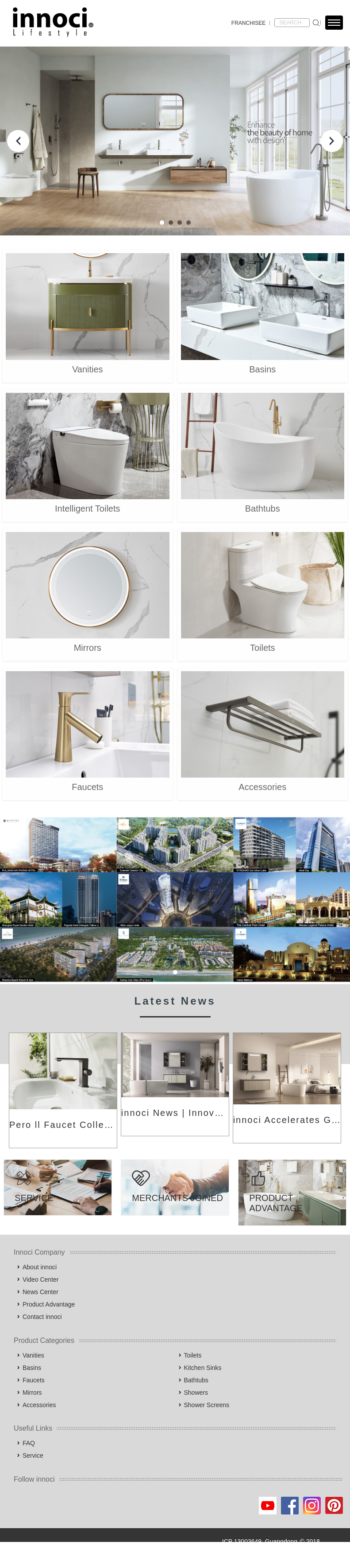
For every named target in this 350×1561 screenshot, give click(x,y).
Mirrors (32, 1392)
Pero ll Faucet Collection (63, 1125)
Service (33, 1455)
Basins (32, 1367)
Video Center (40, 1279)
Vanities (33, 1355)
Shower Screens (207, 1404)
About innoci (40, 1267)
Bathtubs (196, 1380)
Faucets (34, 1380)
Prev (18, 141)
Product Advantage (49, 1304)
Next (332, 141)
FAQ (29, 1443)
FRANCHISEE (248, 23)
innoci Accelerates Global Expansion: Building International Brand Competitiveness (287, 1120)
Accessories (39, 1404)
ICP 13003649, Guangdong (259, 1541)
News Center (40, 1291)
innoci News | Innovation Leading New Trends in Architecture (175, 1113)
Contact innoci (42, 1316)
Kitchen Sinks (203, 1367)
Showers (196, 1392)
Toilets (193, 1355)
